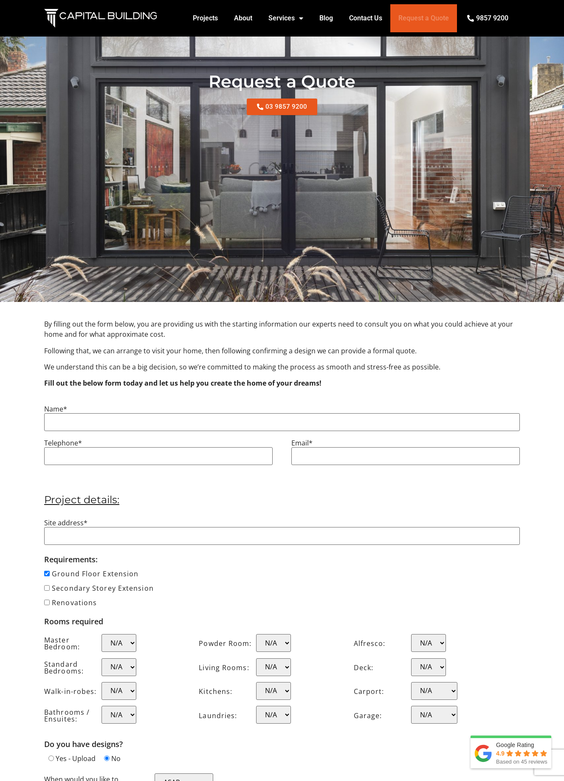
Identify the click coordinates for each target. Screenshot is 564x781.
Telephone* (63, 443)
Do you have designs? (83, 744)
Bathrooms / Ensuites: (67, 715)
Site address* (65, 522)
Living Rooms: (224, 667)
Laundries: (218, 715)
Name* (55, 409)
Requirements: (71, 559)
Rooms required (73, 621)
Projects (205, 18)
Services (285, 18)
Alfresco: (370, 643)
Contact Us (365, 18)
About (243, 18)
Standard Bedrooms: (64, 667)
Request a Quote (423, 18)
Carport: (369, 691)
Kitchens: (215, 691)
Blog (326, 18)
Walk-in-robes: (70, 691)
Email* (302, 443)
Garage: (368, 715)
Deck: (364, 667)
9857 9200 (492, 18)
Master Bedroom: (62, 643)
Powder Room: (225, 643)
